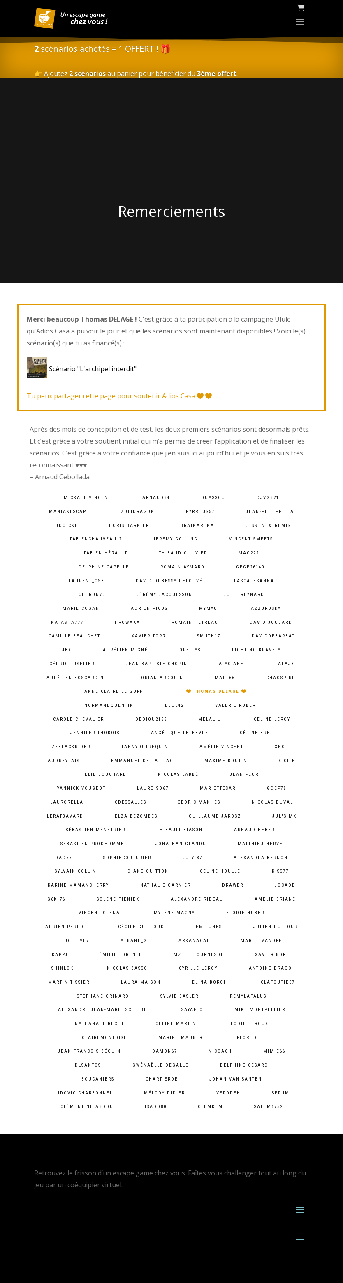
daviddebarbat (273, 636)
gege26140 (250, 567)
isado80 (156, 1106)
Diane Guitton (148, 871)
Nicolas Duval (272, 802)
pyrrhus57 (200, 511)
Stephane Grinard (103, 996)
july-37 (192, 857)
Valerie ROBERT (237, 705)
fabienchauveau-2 (96, 539)
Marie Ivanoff (261, 940)
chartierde (162, 1079)
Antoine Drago (270, 968)
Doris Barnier (129, 525)
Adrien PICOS (149, 608)
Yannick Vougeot (81, 788)
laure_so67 (153, 788)
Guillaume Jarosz (215, 816)
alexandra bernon (261, 857)
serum (281, 1093)
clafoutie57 (278, 982)
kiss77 (280, 871)
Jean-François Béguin (89, 1051)
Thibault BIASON (180, 829)
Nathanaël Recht (99, 1023)
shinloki (63, 968)
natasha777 (67, 622)
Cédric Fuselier (72, 664)
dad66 (63, 857)
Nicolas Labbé (178, 774)
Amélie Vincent (221, 747)
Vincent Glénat (101, 912)
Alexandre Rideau (197, 899)
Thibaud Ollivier (183, 553)
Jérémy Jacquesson (164, 594)
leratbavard (65, 816)
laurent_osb (86, 581)
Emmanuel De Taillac (142, 760)
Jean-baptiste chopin (157, 664)
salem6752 (268, 1106)
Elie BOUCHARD (106, 774)
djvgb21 (268, 497)
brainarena (197, 525)
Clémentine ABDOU (87, 1106)
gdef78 (276, 788)
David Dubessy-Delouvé (169, 581)
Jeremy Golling (175, 539)
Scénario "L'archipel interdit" (83, 368)
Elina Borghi (210, 982)
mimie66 (274, 1051)
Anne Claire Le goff (113, 691)
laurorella (66, 802)
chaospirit (281, 678)
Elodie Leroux (248, 1023)
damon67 (164, 1051)
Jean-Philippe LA (270, 511)
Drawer (232, 885)
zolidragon (138, 511)
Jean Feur (244, 774)
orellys (190, 650)
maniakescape (69, 511)
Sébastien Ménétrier (95, 829)
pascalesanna (254, 581)
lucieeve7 (75, 940)
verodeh (228, 1093)
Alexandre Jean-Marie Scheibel (104, 1009)
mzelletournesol (199, 954)
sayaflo (192, 1009)
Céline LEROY (272, 719)
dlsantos (88, 1065)
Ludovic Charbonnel (83, 1093)
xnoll (283, 747)
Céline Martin (175, 1023)
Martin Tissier (69, 982)
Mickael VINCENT (87, 497)
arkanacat (193, 940)
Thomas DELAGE (216, 691)
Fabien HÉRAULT (105, 553)
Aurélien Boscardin (75, 678)
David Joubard (271, 622)
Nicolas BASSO (127, 968)
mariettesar (218, 788)
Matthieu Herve (260, 843)
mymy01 (209, 608)
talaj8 (284, 664)
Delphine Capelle (104, 567)
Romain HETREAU (195, 622)
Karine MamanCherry (78, 885)
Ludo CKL (65, 525)
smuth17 (208, 636)
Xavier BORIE (273, 954)
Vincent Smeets (251, 539)
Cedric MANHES (199, 802)
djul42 (174, 705)
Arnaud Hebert (256, 829)
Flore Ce (249, 1037)
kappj (60, 954)
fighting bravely (256, 650)
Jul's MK (284, 816)
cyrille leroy (198, 968)
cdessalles (130, 802)
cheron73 (92, 594)
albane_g (134, 940)
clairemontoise (104, 1037)
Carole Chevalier (78, 719)
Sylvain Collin (75, 871)
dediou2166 (151, 719)
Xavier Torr (149, 636)
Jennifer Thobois (95, 733)
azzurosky (266, 608)
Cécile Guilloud (141, 926)
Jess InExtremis (268, 525)
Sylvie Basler (179, 996)
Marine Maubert (182, 1037)
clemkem (210, 1106)
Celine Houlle (220, 871)
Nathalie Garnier (165, 885)
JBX (67, 650)
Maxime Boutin (225, 760)
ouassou (213, 497)
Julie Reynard (244, 594)
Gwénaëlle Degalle (160, 1065)
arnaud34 (156, 497)
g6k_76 (56, 899)
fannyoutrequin (145, 747)
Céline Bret (256, 733)
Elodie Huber (245, 912)
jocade (285, 885)
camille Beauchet (74, 636)
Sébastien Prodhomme (92, 843)
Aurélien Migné (125, 650)
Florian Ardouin (159, 678)
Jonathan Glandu (180, 843)
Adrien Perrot (66, 926)
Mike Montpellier (259, 1009)
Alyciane (231, 664)
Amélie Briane (275, 899)
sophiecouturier (127, 857)
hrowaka (127, 622)
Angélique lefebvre (180, 733)
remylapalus (248, 996)
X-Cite (286, 760)
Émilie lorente (120, 954)
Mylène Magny (174, 912)
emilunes (209, 926)
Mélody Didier (164, 1093)
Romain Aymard (182, 567)
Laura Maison (141, 982)
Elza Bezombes (136, 816)
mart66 (225, 678)
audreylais (64, 760)
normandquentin (109, 705)
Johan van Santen (235, 1079)
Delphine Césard (244, 1065)
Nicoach (220, 1051)
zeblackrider (71, 747)
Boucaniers (97, 1079)
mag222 (249, 553)
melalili (210, 719)
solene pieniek (118, 899)
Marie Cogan (81, 608)
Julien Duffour (275, 926)
